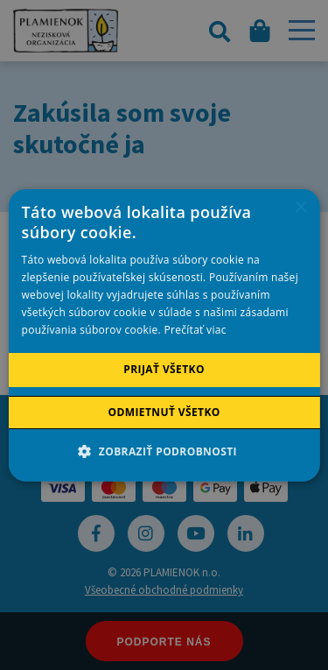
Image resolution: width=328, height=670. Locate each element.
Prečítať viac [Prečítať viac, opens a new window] (195, 329)
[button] (164, 451)
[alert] (164, 335)
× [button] (300, 207)
